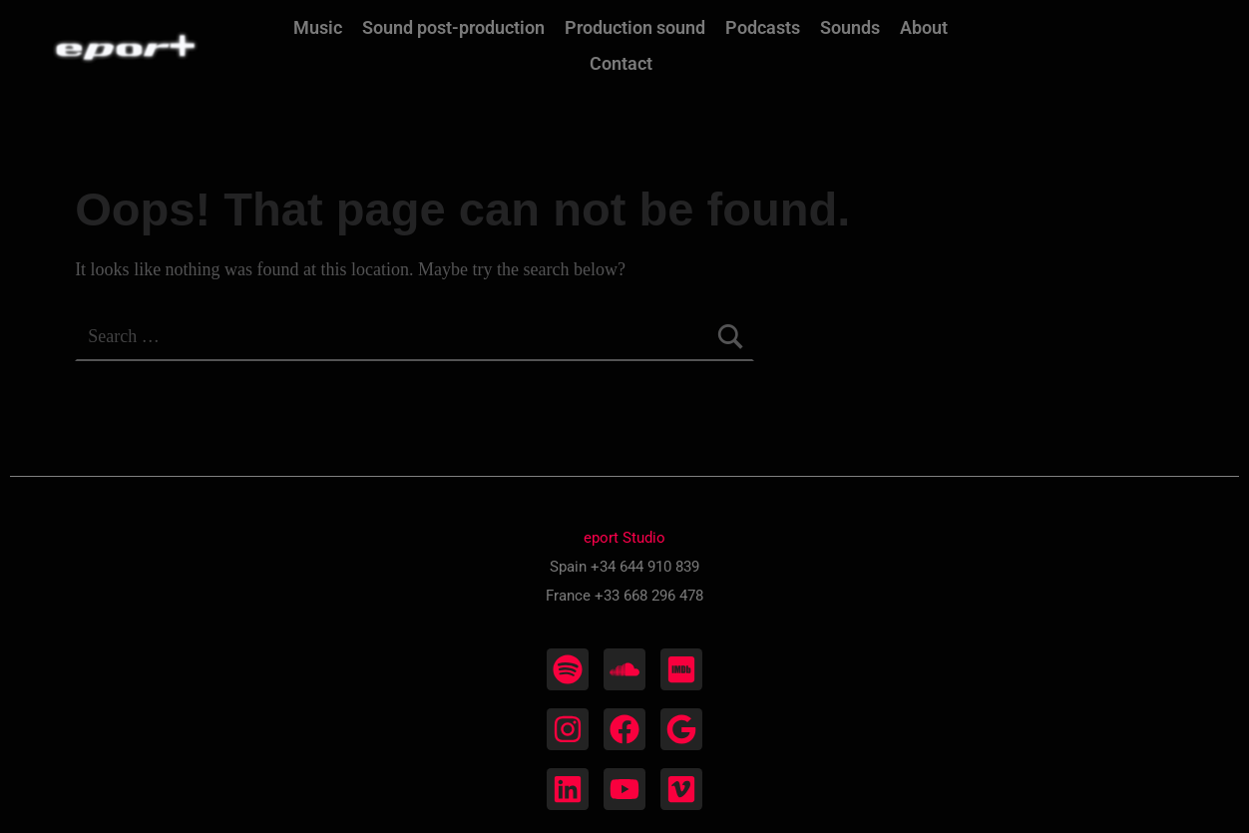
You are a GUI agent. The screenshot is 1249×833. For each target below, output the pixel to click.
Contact (621, 63)
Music (317, 27)
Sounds (850, 27)
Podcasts (762, 27)
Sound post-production (453, 27)
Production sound (635, 27)
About (924, 27)
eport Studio (624, 538)
